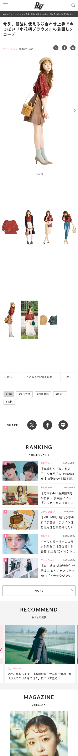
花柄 (9, 402)
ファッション (18, 14)
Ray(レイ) (6, 14)
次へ (69, 377)
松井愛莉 (43, 394)
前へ (9, 377)
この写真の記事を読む (39, 377)
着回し (61, 394)
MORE (39, 590)
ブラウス (25, 394)
